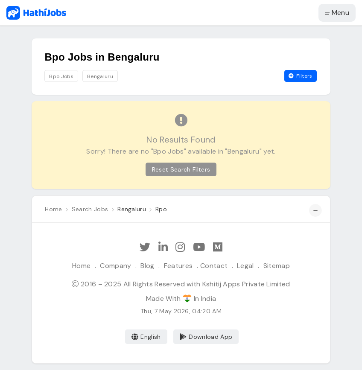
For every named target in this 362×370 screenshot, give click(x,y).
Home (81, 265)
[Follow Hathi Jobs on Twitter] (145, 247)
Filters (300, 76)
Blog (147, 265)
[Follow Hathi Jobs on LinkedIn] (163, 247)
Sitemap (276, 265)
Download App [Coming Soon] (206, 337)
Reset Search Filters (181, 169)
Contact (214, 265)
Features (178, 265)
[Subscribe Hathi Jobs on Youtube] (199, 247)
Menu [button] (337, 12)
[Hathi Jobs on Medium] (217, 247)
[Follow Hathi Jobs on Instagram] (180, 247)
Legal (245, 265)
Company (115, 265)
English (146, 337)
